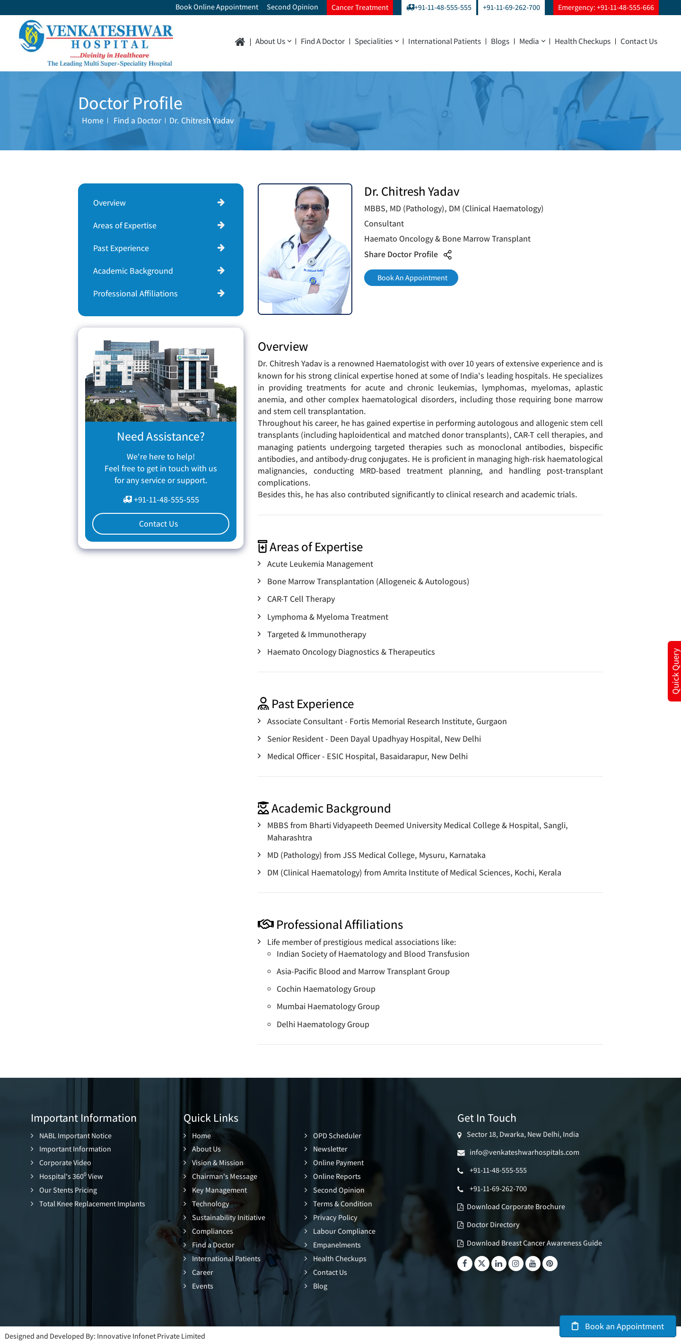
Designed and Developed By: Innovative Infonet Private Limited (105, 1332)
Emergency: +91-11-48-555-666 (606, 7)
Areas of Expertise (125, 225)
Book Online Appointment (216, 7)
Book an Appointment (618, 1326)
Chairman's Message (224, 1175)
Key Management (219, 1189)
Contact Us (638, 41)
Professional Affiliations (135, 293)
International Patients (444, 41)
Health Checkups (583, 41)
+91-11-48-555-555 (438, 7)
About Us (273, 41)
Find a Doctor (323, 41)
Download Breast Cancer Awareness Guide (534, 1243)
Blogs (500, 41)
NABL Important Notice (75, 1136)
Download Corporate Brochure (516, 1207)
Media (532, 41)
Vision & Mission (218, 1162)
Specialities (376, 41)
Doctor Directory (493, 1224)
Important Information (75, 1149)
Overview (109, 202)
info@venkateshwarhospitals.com (523, 1152)
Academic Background (133, 270)
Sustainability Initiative (228, 1216)
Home (93, 120)
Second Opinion (292, 7)
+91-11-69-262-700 (511, 7)
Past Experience (121, 247)
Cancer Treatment (360, 7)
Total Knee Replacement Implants (92, 1202)
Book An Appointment (416, 279)
